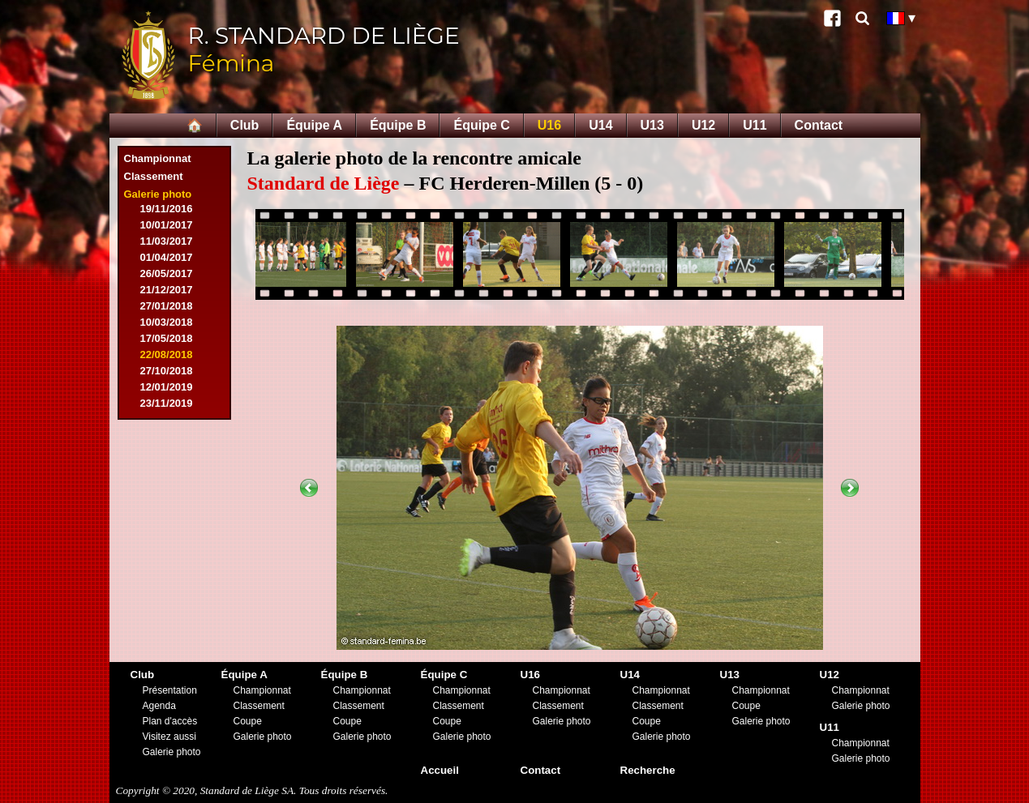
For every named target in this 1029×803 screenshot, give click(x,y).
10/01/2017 (166, 225)
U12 (703, 125)
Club (244, 125)
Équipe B (398, 125)
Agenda (159, 705)
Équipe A (314, 125)
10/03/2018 (166, 322)
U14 (600, 125)
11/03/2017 (166, 241)
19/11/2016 (166, 209)
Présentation (170, 690)
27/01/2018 (166, 306)
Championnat (157, 158)
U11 (754, 125)
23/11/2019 (166, 403)
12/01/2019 (166, 387)
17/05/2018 (166, 338)
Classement (153, 176)
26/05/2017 (166, 273)
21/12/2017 (166, 290)
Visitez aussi (169, 736)
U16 (549, 125)
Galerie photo (158, 194)
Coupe (248, 721)
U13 (652, 125)
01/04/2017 (166, 257)
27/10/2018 (166, 371)
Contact (819, 125)
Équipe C (481, 125)
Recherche (647, 770)
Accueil (440, 770)
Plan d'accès (170, 721)
